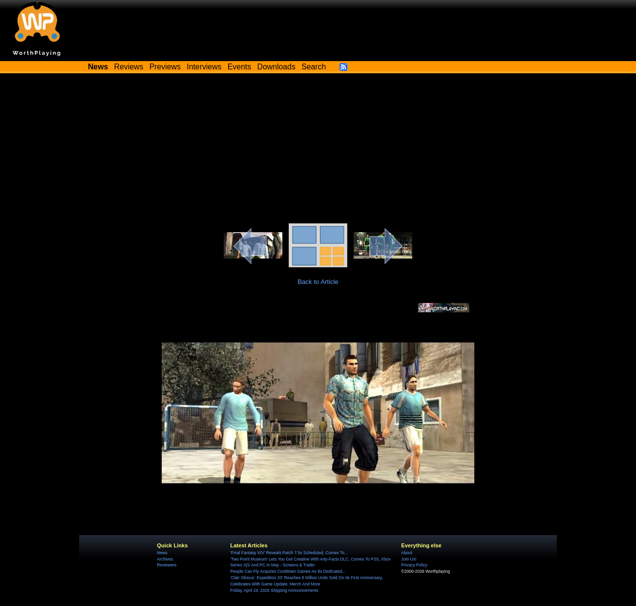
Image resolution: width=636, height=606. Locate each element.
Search (313, 67)
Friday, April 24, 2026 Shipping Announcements (274, 590)
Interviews (204, 67)
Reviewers (166, 565)
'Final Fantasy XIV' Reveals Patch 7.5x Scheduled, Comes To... (289, 552)
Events (239, 67)
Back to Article (318, 281)
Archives (165, 559)
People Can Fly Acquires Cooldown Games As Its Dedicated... (287, 571)
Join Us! (408, 559)
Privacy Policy (414, 565)
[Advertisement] (318, 150)
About (406, 552)
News (162, 552)
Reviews (129, 67)
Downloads (276, 67)
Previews (165, 67)
